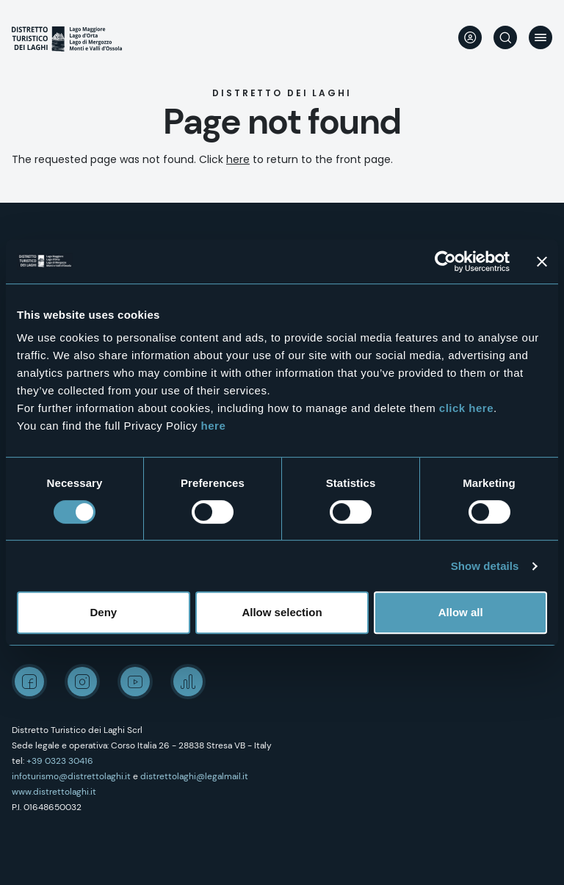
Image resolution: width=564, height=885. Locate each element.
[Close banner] (542, 261)
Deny (103, 612)
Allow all (460, 612)
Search (505, 37)
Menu (540, 37)
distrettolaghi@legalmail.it (194, 776)
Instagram (82, 681)
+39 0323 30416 (59, 761)
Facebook (29, 681)
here (213, 425)
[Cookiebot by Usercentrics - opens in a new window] (445, 261)
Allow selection (282, 612)
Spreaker (188, 681)
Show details (485, 566)
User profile (470, 37)
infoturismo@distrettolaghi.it (71, 776)
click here (466, 408)
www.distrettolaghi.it (54, 792)
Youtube (135, 681)
